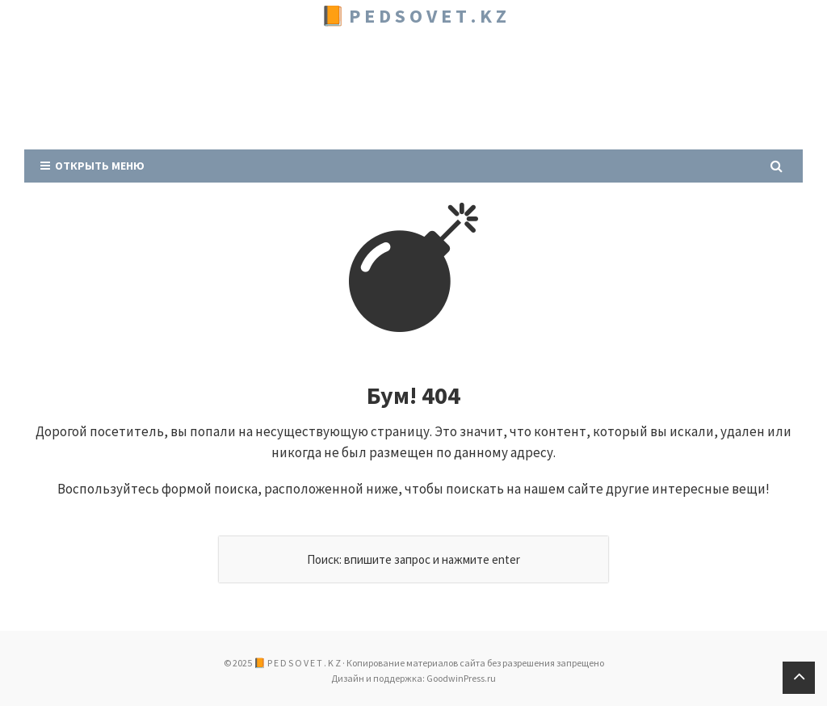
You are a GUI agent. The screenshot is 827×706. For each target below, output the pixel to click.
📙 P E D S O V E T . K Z (413, 15)
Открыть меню (92, 165)
